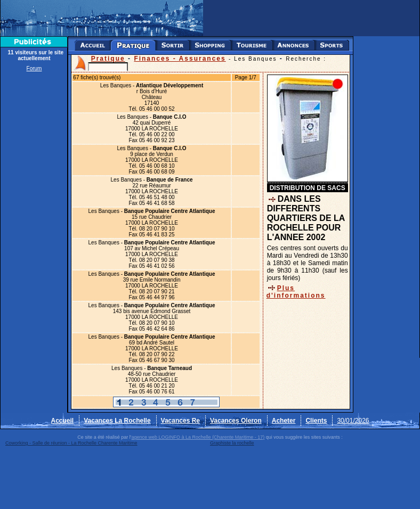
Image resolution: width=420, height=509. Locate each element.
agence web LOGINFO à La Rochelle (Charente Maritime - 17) (198, 437)
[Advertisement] (34, 235)
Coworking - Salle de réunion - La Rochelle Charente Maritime (71, 443)
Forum (34, 68)
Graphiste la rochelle (232, 443)
